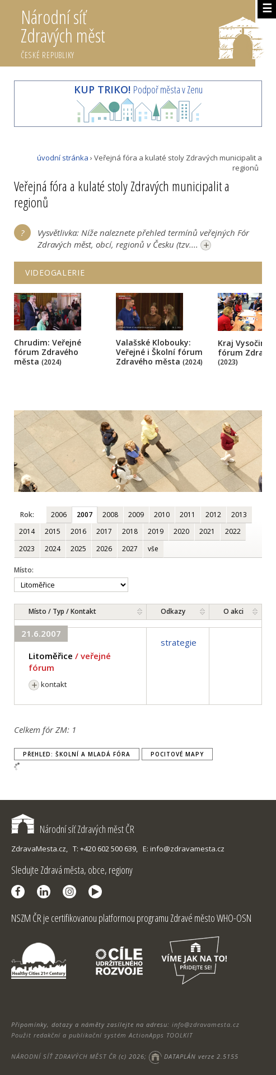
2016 (78, 531)
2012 (213, 514)
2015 (52, 531)
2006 (59, 514)
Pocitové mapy (177, 754)
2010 (162, 514)
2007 (84, 514)
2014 (27, 531)
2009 (136, 514)
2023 (27, 548)
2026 (104, 548)
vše (153, 548)
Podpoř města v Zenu (138, 89)
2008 (110, 514)
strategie (179, 642)
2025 (78, 548)
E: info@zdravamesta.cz (183, 849)
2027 (130, 548)
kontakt (48, 684)
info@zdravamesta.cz (206, 1024)
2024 (52, 548)
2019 (155, 531)
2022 (233, 531)
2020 (181, 531)
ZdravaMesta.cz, (39, 849)
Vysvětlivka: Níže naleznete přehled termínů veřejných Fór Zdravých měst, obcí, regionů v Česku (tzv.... (143, 239)
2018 (130, 531)
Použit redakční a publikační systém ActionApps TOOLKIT (102, 1035)
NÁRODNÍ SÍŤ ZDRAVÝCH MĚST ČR (63, 1056)
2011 (187, 514)
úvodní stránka (62, 158)
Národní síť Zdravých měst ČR (72, 829)
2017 (104, 531)
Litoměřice (51, 655)
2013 (239, 514)
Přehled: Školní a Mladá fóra (76, 754)
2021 (207, 531)
